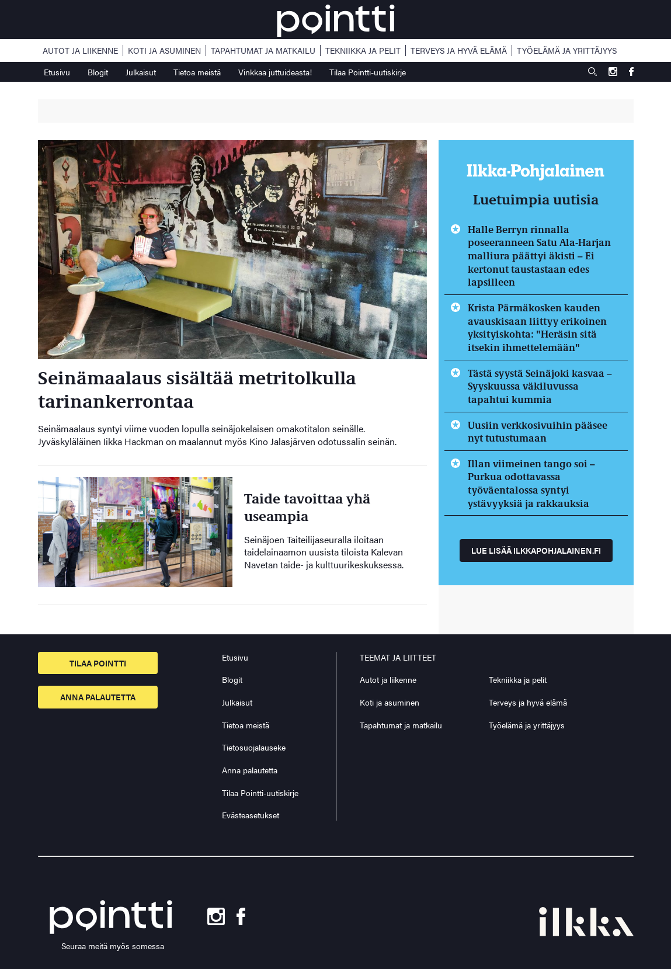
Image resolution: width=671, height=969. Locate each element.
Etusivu (57, 72)
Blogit (98, 72)
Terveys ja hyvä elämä (459, 50)
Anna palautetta (97, 697)
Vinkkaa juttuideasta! (275, 72)
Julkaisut (141, 72)
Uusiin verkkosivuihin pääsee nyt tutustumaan (537, 431)
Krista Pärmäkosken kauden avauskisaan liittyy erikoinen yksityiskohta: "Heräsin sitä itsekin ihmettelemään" (537, 327)
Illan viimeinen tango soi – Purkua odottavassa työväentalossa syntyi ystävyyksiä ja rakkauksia (531, 483)
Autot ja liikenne (80, 50)
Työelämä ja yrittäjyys (567, 50)
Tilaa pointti (97, 663)
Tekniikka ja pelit (363, 50)
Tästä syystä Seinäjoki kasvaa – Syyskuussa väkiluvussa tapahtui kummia (540, 385)
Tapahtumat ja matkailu (263, 50)
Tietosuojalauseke (254, 747)
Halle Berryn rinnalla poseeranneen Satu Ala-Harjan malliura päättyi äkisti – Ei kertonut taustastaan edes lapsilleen (539, 256)
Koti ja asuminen (164, 50)
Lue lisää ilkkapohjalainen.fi (536, 550)
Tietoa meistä (197, 72)
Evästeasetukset (250, 815)
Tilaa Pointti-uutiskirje (367, 72)
